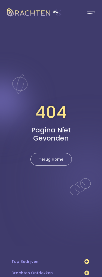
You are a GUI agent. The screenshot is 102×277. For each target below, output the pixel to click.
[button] (87, 261)
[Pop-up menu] (91, 12)
